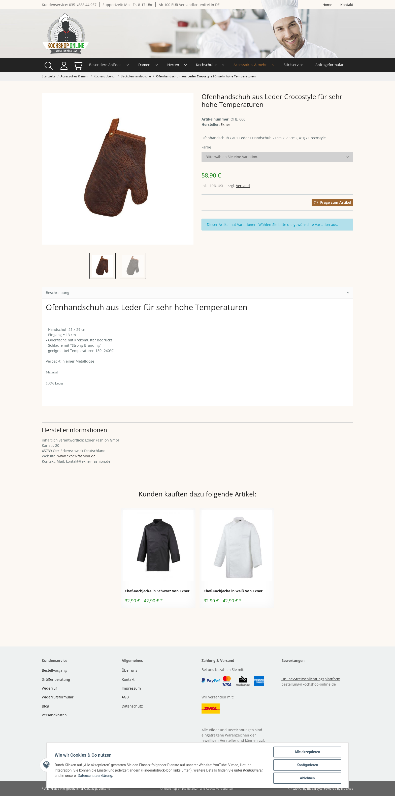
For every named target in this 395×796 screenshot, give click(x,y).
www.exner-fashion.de (76, 456)
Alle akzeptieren (307, 752)
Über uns (129, 670)
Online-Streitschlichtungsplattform (310, 678)
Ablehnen (307, 778)
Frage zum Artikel (332, 202)
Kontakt (346, 4)
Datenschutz (132, 706)
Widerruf (49, 688)
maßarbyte (314, 788)
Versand (243, 185)
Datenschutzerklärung (95, 776)
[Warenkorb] (346, 65)
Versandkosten (54, 715)
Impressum (131, 688)
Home (327, 4)
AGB (125, 697)
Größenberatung (56, 679)
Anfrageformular (288, 64)
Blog (45, 706)
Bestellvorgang (54, 670)
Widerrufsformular (58, 697)
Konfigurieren (307, 765)
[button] (333, 65)
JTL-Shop (347, 788)
